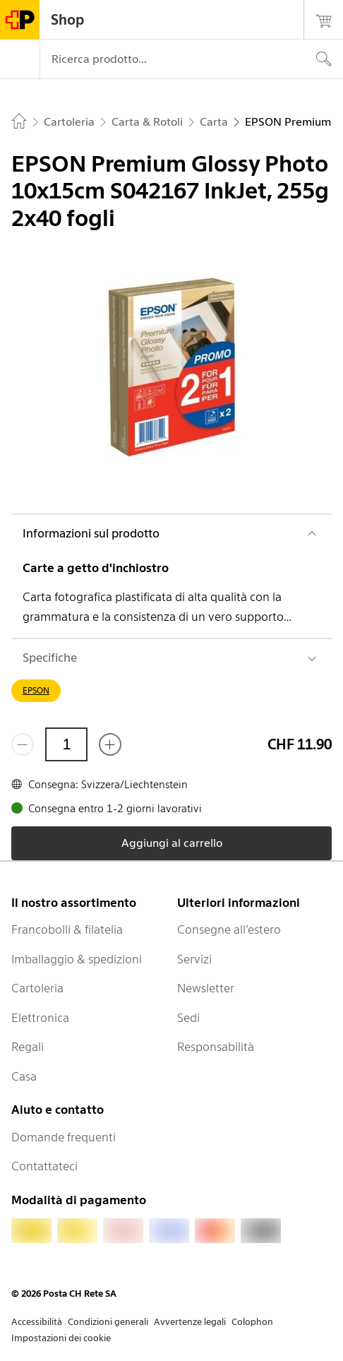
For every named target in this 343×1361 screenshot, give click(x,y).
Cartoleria (37, 988)
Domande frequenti (63, 1137)
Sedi (188, 1018)
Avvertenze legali (190, 1322)
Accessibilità (36, 1322)
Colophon (252, 1322)
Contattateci (44, 1166)
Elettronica (40, 1018)
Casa (24, 1076)
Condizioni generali (108, 1322)
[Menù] (20, 59)
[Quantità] (66, 744)
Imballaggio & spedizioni (76, 959)
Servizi (194, 959)
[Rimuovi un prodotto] (22, 744)
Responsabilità (215, 1047)
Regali (27, 1047)
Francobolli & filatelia (67, 929)
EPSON (36, 690)
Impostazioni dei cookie (61, 1338)
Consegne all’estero (229, 929)
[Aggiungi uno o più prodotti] (110, 744)
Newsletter (205, 988)
